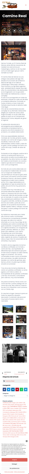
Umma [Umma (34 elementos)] (22, 435)
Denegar (14, 464)
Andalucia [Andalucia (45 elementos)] (7, 403)
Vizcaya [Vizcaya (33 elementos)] (6, 437)
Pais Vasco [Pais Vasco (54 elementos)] (7, 429)
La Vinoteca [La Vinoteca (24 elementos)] (15, 421)
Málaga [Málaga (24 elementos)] (22, 427)
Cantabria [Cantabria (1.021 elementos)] (16, 406)
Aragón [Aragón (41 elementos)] (15, 403)
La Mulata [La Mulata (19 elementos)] (12, 420)
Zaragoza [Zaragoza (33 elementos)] (14, 437)
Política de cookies (8, 472)
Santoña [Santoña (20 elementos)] (6, 433)
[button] (26, 441)
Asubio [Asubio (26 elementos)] (14, 404)
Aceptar (14, 460)
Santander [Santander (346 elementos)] (17, 431)
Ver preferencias (14, 468)
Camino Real (9, 381)
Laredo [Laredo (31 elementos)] (19, 420)
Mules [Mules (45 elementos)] (16, 427)
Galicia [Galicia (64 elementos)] (13, 418)
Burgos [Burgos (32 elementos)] (6, 406)
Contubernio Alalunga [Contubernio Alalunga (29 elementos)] (10, 412)
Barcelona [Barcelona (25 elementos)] (21, 404)
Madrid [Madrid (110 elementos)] (9, 423)
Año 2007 (8, 26)
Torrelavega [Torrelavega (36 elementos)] (14, 435)
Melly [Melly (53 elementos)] (16, 423)
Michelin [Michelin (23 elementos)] (22, 423)
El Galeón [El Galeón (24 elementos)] (13, 414)
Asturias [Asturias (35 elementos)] (6, 404)
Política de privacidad (19, 472)
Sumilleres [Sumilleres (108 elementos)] (23, 433)
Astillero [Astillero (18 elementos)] (22, 403)
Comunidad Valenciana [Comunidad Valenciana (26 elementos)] (13, 410)
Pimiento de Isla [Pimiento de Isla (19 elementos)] (17, 429)
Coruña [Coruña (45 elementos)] (21, 412)
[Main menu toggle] (25, 5)
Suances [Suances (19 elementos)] (14, 433)
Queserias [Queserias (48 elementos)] (7, 431)
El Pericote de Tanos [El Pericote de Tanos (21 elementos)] (17, 416)
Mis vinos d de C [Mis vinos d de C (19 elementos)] (8, 425)
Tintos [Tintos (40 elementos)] (6, 435)
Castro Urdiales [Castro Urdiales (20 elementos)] (15, 408)
